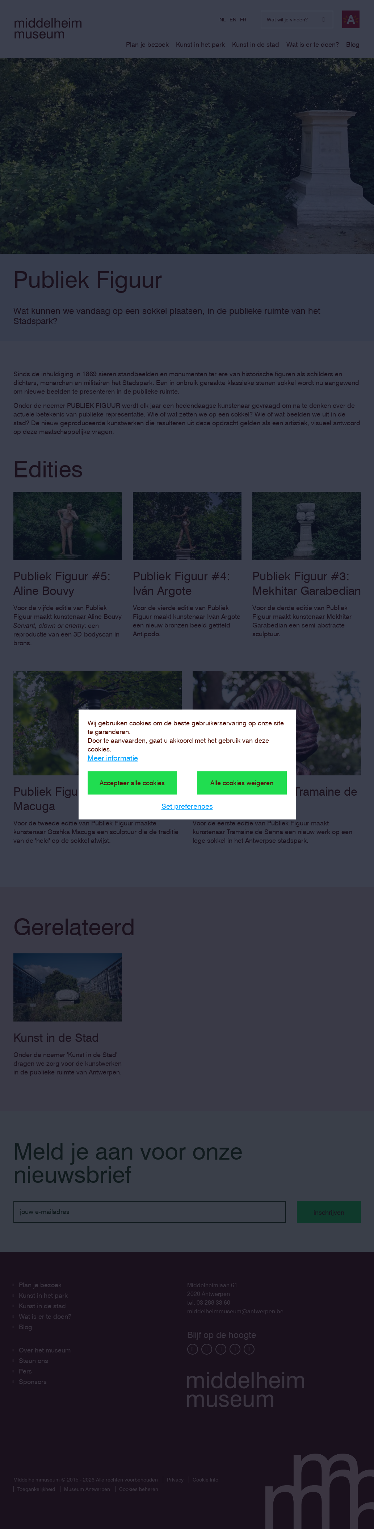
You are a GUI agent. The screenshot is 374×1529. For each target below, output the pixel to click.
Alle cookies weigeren (241, 783)
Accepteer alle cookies (132, 783)
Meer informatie (113, 758)
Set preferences (187, 806)
